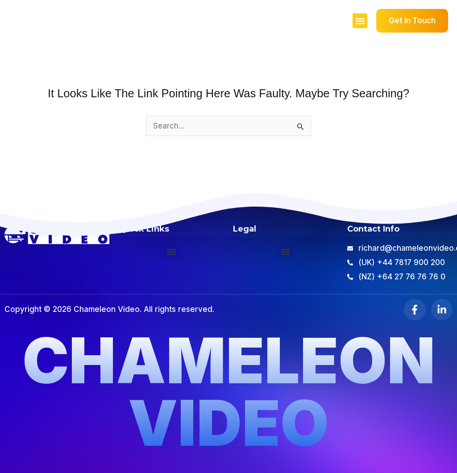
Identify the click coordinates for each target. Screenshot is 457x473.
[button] (360, 20)
